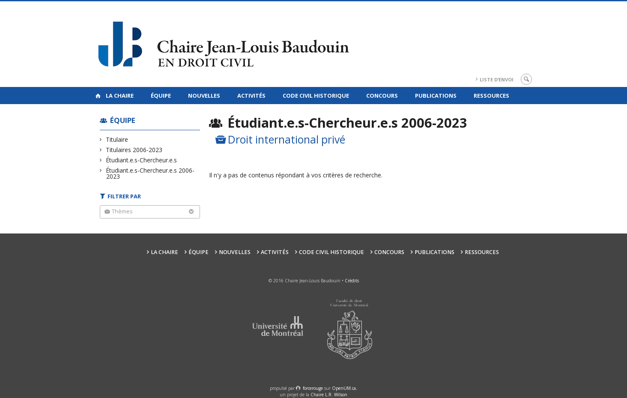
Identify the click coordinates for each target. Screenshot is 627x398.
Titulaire (117, 139)
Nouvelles (204, 95)
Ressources (491, 95)
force (313, 388)
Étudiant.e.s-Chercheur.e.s (141, 160)
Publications (436, 95)
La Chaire (120, 95)
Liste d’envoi (497, 79)
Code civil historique (316, 95)
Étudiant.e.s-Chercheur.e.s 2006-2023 (150, 173)
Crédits (352, 281)
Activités (251, 95)
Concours (382, 95)
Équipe (161, 95)
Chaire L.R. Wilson (329, 395)
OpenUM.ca (344, 388)
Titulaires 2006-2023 (134, 150)
